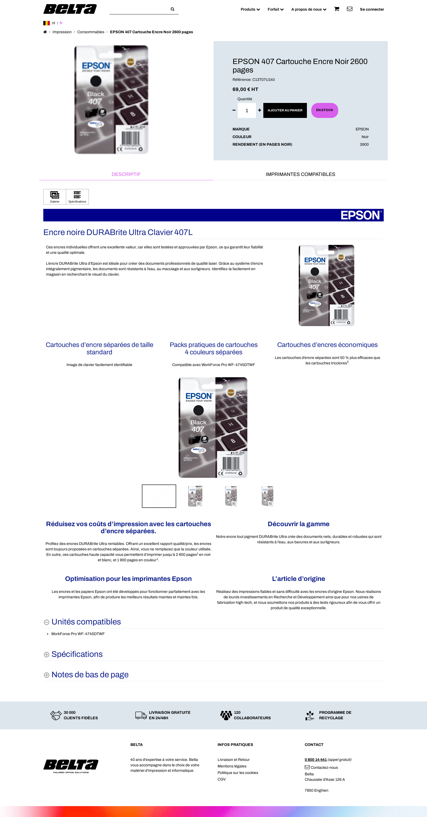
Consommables (90, 32)
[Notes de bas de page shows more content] (86, 675)
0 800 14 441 (316, 760)
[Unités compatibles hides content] (82, 622)
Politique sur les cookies (238, 773)
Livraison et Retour (234, 760)
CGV (222, 779)
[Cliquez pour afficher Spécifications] (77, 197)
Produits (250, 9)
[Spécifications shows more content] (73, 654)
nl (53, 23)
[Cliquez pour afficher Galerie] (54, 197)
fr (61, 23)
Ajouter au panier (285, 110)
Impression (62, 32)
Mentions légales (232, 766)
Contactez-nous (321, 768)
